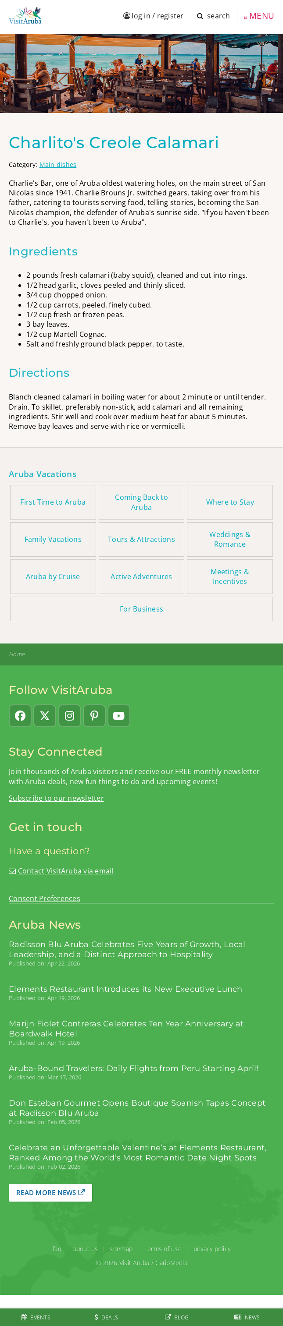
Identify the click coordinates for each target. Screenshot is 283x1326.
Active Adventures (141, 576)
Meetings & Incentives (230, 576)
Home (17, 654)
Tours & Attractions (141, 539)
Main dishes (58, 164)
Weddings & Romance (230, 539)
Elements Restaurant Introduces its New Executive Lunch (126, 989)
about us (85, 1249)
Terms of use (163, 1249)
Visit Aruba (134, 1263)
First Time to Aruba (53, 502)
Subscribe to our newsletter (56, 798)
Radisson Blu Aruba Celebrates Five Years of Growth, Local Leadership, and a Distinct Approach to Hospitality (127, 949)
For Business (141, 609)
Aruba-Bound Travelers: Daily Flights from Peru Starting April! (134, 1068)
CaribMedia (171, 1263)
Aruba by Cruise (53, 576)
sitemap (121, 1249)
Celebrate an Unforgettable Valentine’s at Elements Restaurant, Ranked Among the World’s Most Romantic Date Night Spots (138, 1152)
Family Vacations (53, 539)
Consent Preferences (44, 898)
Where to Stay (230, 502)
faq (57, 1249)
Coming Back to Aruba (141, 502)
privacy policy (212, 1249)
